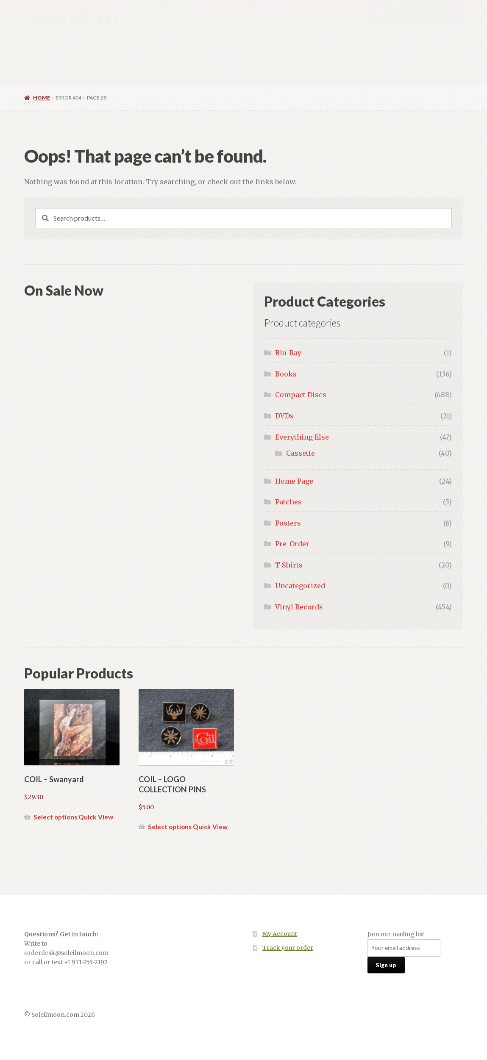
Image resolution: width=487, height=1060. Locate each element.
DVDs (242, 48)
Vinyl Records (123, 48)
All (77, 48)
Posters (288, 523)
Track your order (287, 948)
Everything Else (302, 436)
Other (281, 48)
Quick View (95, 817)
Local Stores (395, 48)
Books (286, 374)
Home (44, 48)
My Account (279, 934)
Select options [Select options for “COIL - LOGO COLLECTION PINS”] (170, 826)
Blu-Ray (288, 353)
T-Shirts (289, 565)
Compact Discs (190, 48)
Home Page (294, 481)
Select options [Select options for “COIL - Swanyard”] (55, 817)
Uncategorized (300, 585)
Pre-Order (338, 48)
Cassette (300, 453)
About (331, 73)
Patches (288, 502)
